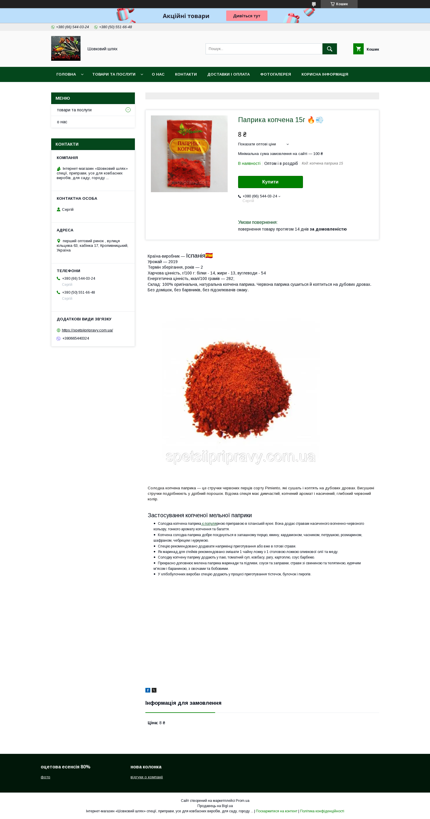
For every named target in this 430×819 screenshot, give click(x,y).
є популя (209, 524)
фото (45, 777)
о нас (158, 74)
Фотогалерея (275, 74)
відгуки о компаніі (147, 777)
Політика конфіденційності (322, 811)
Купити (270, 181)
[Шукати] (329, 48)
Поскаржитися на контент (276, 811)
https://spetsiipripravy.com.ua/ (87, 330)
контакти (186, 74)
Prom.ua (242, 801)
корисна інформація (324, 74)
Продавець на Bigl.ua (215, 806)
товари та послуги (113, 74)
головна (66, 74)
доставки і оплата (228, 74)
